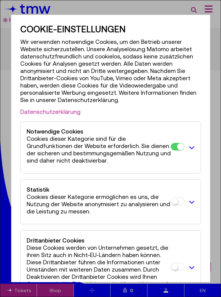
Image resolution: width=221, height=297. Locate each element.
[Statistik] (177, 201)
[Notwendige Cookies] (177, 146)
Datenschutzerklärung (50, 111)
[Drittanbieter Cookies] (177, 266)
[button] (191, 147)
